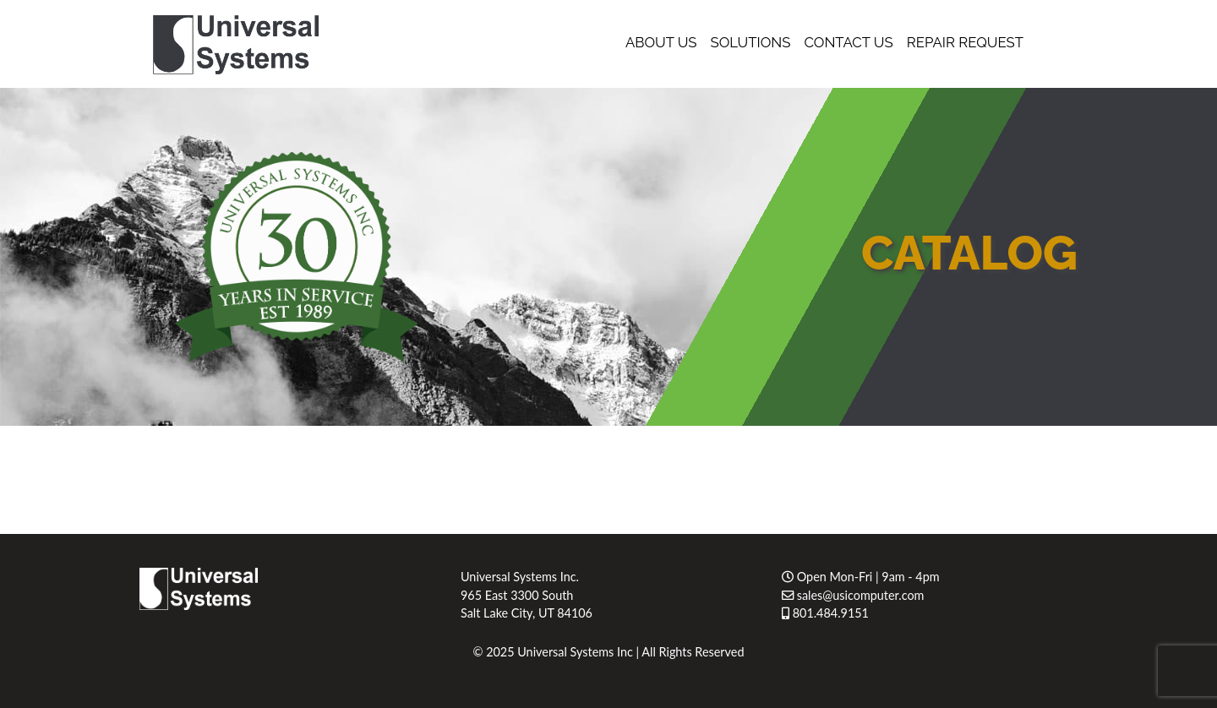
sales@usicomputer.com (853, 595)
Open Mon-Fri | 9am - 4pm (861, 576)
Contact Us (848, 42)
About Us (661, 42)
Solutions (751, 42)
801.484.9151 (825, 613)
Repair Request (965, 42)
